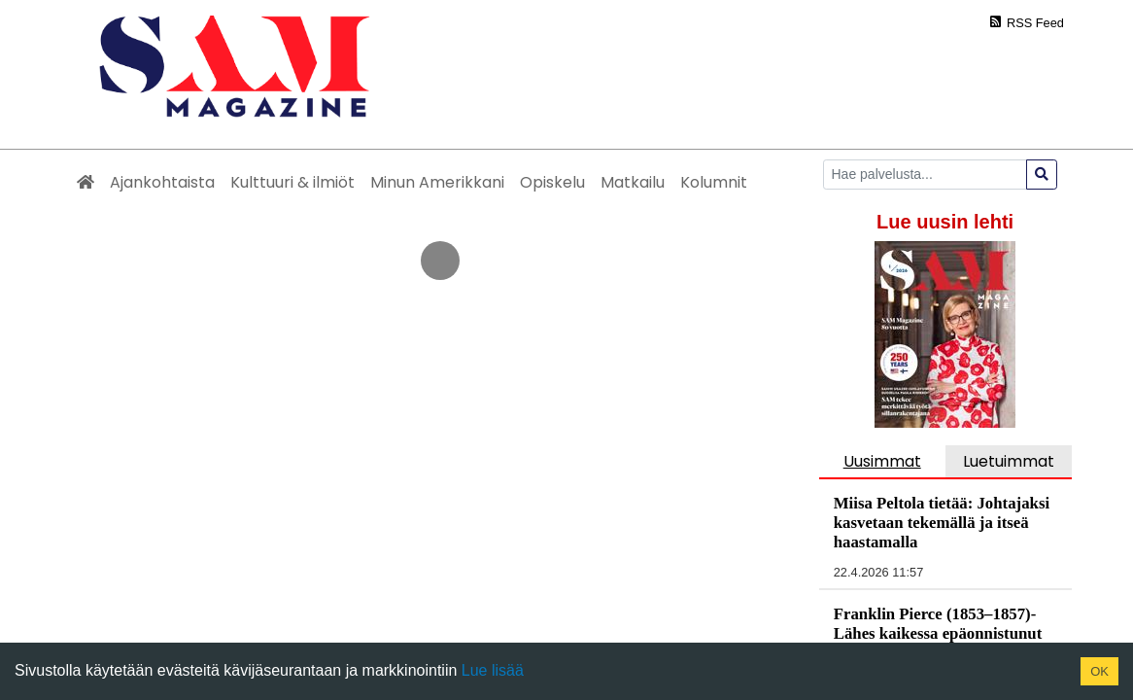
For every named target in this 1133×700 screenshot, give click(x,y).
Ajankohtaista (162, 182)
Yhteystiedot (785, 487)
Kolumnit (713, 182)
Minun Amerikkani (437, 182)
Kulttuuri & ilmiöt (292, 182)
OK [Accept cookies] (1099, 671)
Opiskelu (552, 182)
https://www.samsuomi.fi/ (490, 349)
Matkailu (633, 182)
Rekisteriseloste (913, 487)
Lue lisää (490, 670)
